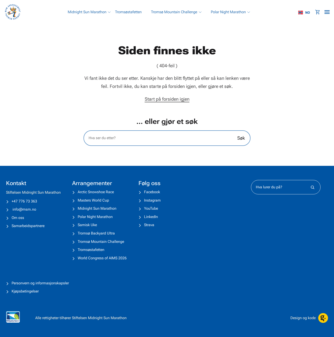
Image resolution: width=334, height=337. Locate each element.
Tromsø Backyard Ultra (96, 233)
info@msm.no (24, 209)
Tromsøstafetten (91, 249)
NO (304, 12)
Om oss (18, 217)
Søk (241, 138)
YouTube (151, 208)
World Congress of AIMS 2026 (102, 258)
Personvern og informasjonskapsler (40, 283)
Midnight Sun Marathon (97, 208)
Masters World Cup (93, 200)
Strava (149, 225)
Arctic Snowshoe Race (96, 192)
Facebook (152, 192)
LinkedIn (151, 217)
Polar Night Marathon (95, 217)
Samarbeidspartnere (28, 226)
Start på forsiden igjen (167, 99)
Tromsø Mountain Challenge (101, 241)
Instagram (152, 200)
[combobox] (306, 12)
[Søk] (312, 187)
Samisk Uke (87, 225)
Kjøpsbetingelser (25, 291)
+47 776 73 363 (24, 201)
